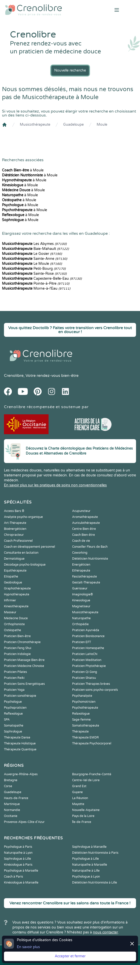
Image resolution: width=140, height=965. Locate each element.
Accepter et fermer (70, 956)
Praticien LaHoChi (84, 654)
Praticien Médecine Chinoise (24, 666)
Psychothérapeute (85, 707)
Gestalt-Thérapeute (86, 582)
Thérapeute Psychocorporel (91, 743)
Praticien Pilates (15, 672)
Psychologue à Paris (18, 847)
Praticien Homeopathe (88, 648)
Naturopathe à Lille (86, 870)
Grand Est (79, 786)
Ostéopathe (12, 630)
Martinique (12, 804)
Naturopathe (81, 618)
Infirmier (10, 600)
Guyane (77, 792)
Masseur (10, 612)
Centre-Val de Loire (86, 780)
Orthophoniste (14, 624)
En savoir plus (28, 947)
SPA (7, 719)
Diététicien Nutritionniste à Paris (95, 852)
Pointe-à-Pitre (35, 283)
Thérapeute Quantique (20, 749)
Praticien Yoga (14, 690)
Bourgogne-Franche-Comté (91, 774)
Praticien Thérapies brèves (91, 684)
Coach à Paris (13, 876)
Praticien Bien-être (17, 636)
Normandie (12, 810)
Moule (102, 124)
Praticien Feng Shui (17, 648)
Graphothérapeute (17, 588)
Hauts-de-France (16, 798)
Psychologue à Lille (85, 858)
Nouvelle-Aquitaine (86, 810)
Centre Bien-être (84, 529)
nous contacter (105, 932)
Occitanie (10, 816)
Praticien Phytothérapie (89, 666)
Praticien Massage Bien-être (24, 660)
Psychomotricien (83, 701)
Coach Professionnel (18, 540)
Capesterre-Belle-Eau (42, 278)
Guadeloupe (73, 124)
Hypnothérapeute (16, 594)
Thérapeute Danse (17, 737)
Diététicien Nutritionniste (90, 558)
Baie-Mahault (35, 249)
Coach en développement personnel (29, 546)
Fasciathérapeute (84, 576)
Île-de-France (81, 822)
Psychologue (13, 701)
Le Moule (32, 264)
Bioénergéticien (15, 529)
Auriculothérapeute (86, 523)
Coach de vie (81, 540)
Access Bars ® (14, 511)
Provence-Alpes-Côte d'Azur (24, 822)
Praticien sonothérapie (20, 695)
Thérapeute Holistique (20, 743)
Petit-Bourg (34, 269)
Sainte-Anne (34, 259)
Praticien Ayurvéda (85, 630)
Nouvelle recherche (70, 70)
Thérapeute (80, 731)
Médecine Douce (16, 618)
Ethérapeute (81, 570)
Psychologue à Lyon (86, 876)
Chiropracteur (14, 535)
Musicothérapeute (35, 124)
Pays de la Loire (83, 816)
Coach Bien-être (83, 535)
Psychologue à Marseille (21, 870)
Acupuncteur (81, 511)
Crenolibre (14, 375)
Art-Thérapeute (15, 523)
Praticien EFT (81, 642)
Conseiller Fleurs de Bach (90, 546)
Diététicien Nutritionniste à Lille (94, 882)
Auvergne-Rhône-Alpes (21, 774)
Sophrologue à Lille (17, 858)
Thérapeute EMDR (85, 737)
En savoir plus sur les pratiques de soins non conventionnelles (55, 485)
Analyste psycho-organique (23, 517)
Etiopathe (11, 576)
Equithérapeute (15, 570)
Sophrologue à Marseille (89, 847)
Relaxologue (81, 713)
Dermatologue (14, 558)
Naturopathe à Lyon (18, 852)
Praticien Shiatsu (84, 678)
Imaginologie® (82, 594)
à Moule (23, 170)
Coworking (79, 552)
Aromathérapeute (85, 517)
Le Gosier (32, 254)
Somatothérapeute (85, 725)
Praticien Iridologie (17, 654)
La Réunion (80, 798)
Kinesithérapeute (16, 606)
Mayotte (78, 804)
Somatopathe (13, 725)
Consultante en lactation (21, 552)
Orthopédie (80, 624)
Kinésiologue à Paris (18, 864)
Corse (8, 786)
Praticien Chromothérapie (22, 642)
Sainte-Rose (34, 273)
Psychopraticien (15, 707)
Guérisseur (79, 588)
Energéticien (81, 564)
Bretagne (10, 780)
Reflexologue (13, 713)
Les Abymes (34, 244)
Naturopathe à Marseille (89, 864)
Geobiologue (13, 582)
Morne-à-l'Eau (36, 288)
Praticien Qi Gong (84, 672)
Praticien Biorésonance (88, 636)
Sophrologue (13, 731)
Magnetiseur (81, 606)
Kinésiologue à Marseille (21, 882)
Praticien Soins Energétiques (24, 684)
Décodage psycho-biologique (25, 564)
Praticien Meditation (86, 660)
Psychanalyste (82, 695)
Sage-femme (81, 719)
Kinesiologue (81, 600)
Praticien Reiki (14, 678)
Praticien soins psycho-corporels (95, 690)
